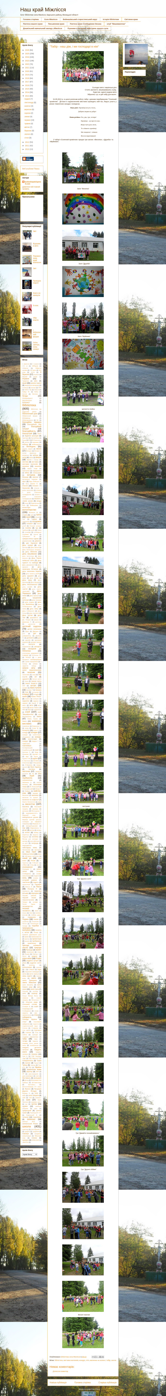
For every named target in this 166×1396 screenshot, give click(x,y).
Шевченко (31, 1119)
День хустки (27, 615)
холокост (38, 1097)
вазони (27, 442)
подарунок (32, 917)
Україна (38, 1067)
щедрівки (36, 1131)
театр (24, 1045)
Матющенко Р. (36, 811)
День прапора (34, 595)
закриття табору (29, 666)
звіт (35, 677)
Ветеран (29, 451)
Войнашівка (34, 505)
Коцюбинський (27, 750)
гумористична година (30, 539)
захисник (31, 672)
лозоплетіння (27, 780)
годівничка (25, 521)
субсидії (35, 1034)
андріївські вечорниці (32, 385)
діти (23, 633)
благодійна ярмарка (31, 422)
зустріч (33, 685)
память (36, 882)
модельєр (25, 834)
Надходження (27, 845)
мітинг (27, 832)
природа (37, 948)
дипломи (38, 622)
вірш (24, 481)
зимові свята (36, 681)
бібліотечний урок (29, 414)
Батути (24, 394)
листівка (32, 769)
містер (32, 830)
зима (26, 681)
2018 (27, 78)
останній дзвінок (29, 880)
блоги (39, 433)
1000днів (35, 366)
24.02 (33, 372)
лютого (28, 134)
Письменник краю (56, 24)
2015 (27, 89)
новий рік (26, 858)
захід (34, 674)
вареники (36, 442)
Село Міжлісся (50, 19)
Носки (33, 861)
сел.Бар (35, 991)
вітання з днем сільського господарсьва (31, 497)
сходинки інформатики (30, 1037)
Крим (36, 752)
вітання (25, 486)
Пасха (38, 887)
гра (37, 528)
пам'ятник (26, 882)
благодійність (29, 431)
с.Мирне (31, 969)
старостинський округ (30, 1026)
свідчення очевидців (32, 971)
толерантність (27, 1061)
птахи (39, 952)
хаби (23, 1095)
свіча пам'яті (27, 976)
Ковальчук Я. (36, 726)
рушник (38, 967)
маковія (35, 793)
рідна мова (27, 958)
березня (28, 131)
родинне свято (35, 963)
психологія (30, 952)
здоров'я (25, 679)
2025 (27, 54)
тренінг (27, 1063)
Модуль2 (25, 837)
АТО (39, 387)
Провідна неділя (37, 282)
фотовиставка (36, 1082)
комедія (24, 735)
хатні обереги (33, 1095)
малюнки (35, 795)
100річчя (25, 368)
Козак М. (35, 728)
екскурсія (37, 647)
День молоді (35, 582)
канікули (36, 699)
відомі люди (32, 468)
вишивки (38, 466)
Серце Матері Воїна (30, 996)
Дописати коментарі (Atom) (89, 1389)
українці (29, 1071)
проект (38, 950)
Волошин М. (33, 512)
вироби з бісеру (33, 459)
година (34, 519)
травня (28, 124)
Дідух (27, 631)
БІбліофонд (26, 418)
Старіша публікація (107, 1382)
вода (26, 503)
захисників (25, 674)
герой (28, 517)
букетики (25, 438)
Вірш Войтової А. (35, 481)
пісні (30, 913)
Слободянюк (26, 1011)
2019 (27, 75)
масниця (35, 809)
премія (27, 941)
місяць (39, 830)
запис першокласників (31, 670)
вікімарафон (37, 473)
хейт (23, 1097)
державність (34, 617)
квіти (31, 705)
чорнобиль (37, 1117)
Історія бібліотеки (111, 19)
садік (39, 969)
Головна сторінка (31, 19)
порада (24, 926)
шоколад (25, 1129)
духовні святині (36, 642)
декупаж (38, 541)
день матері (34, 578)
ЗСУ (23, 685)
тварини (35, 1041)
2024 (27, 57)
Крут (27, 756)
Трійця (24, 1065)
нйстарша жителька (32, 856)
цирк (35, 1108)
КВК (23, 709)
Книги (24, 721)
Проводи (29, 950)
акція (24, 383)
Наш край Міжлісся (43, 9)
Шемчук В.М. (28, 1121)
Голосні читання (35, 526)
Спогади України (29, 1019)
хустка (34, 1104)
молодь (24, 841)
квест (24, 705)
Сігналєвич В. (36, 1000)
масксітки (30, 804)
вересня (28, 109)
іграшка (38, 690)
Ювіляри (25, 1134)
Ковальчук (25, 726)
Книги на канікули (36, 294)
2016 (27, 85)
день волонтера (28, 556)
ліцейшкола (27, 778)
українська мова (34, 1069)
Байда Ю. (26, 392)
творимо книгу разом (30, 1043)
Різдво (38, 958)
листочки (26, 771)
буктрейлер (35, 438)
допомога (30, 638)
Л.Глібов (36, 761)
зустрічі (24, 688)
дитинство (31, 624)
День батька (35, 547)
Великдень (31, 446)
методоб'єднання (32, 826)
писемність (26, 911)
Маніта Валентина (28, 802)
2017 (27, 82)
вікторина (31, 475)
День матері (27, 545)
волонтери (26, 507)
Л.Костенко (26, 763)
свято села (34, 989)
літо (87, 1360)
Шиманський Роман (30, 1124)
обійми (24, 865)
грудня (28, 99)
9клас (35, 376)
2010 (27, 149)
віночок (35, 477)
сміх (35, 1013)
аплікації (25, 387)
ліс (33, 773)
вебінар (25, 444)
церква (24, 1106)
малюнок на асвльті (97, 1360)
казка (24, 696)
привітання (32, 943)
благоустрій (27, 433)
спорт (24, 1022)
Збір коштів (36, 319)
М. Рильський (34, 786)
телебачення (34, 1045)
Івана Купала (35, 688)
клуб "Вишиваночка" (116, 24)
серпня (28, 113)
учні (37, 1076)
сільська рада (31, 1002)
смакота (25, 1013)
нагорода (34, 843)
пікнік (36, 911)
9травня (25, 379)
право (27, 936)
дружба (27, 640)
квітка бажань (34, 707)
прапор (27, 939)
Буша (24, 440)
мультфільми (34, 841)
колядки (34, 732)
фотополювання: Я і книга (31, 1086)
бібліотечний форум (29, 416)
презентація (36, 939)
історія (36, 694)
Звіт (34, 231)
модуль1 (35, 834)
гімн (23, 519)
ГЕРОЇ (38, 515)
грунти (36, 534)
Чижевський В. (31, 1115)
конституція (32, 739)
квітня (27, 127)
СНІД (36, 1015)
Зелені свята (36, 679)
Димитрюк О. (27, 622)
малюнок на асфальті (30, 800)
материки (25, 811)
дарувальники (27, 541)
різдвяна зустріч (32, 961)
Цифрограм (26, 1110)
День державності (28, 565)
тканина (34, 1054)
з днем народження (31, 661)
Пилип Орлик (28, 904)
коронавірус (26, 746)
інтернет (25, 694)
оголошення (27, 867)
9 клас (35, 305)
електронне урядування (30, 653)
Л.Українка (28, 765)
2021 (27, 68)
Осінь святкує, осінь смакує (36, 345)
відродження (37, 470)
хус (26, 1104)
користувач (26, 743)
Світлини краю (131, 19)
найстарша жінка (29, 848)
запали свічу (28, 668)
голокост (29, 524)
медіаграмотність (31, 813)
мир (23, 828)
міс (26, 830)
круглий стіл (37, 754)
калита (27, 699)
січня (27, 138)
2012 (27, 142)
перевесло (25, 891)
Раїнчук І (36, 954)
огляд (32, 865)
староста (36, 1024)
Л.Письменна (36, 763)
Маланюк (25, 795)
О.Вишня (35, 863)
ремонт (34, 956)
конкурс (82, 1360)
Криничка (25, 754)
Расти (24, 956)
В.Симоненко (36, 440)
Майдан (27, 791)
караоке (36, 701)
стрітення (37, 1030)
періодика (35, 893)
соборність (26, 1017)
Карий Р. (35, 703)
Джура (36, 620)
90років (24, 376)
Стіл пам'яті (26, 1030)
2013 (27, 96)
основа (35, 878)
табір (108, 1360)
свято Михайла (27, 985)
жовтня (28, 106)
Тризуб (36, 1063)
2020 (27, 71)
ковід (26, 728)
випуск (38, 457)
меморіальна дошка (30, 817)
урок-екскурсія (33, 1074)
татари (24, 1041)
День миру (27, 580)
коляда (25, 733)
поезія (36, 919)
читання (25, 1117)
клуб (27, 712)
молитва (35, 837)
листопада (29, 102)
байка (36, 392)
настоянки (37, 850)
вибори (35, 455)
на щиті (25, 843)
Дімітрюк (36, 631)
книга (39, 716)
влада (39, 501)
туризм (33, 1065)
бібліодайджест (27, 398)
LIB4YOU (25, 1142)
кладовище (37, 709)
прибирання (36, 941)
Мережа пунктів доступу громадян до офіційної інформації (31, 822)
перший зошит (29, 898)
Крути (36, 756)
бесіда (25, 396)
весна (38, 449)
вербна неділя (27, 449)
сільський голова (29, 1004)
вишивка (25, 466)
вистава (25, 462)
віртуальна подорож (29, 479)
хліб (30, 1097)
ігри (26, 692)
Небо (39, 854)
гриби (33, 530)
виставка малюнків (71, 1360)
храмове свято (36, 1102)
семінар (34, 993)
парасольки (26, 884)
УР (23, 1074)
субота (24, 1034)
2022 (27, 64)
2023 (27, 61)
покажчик (25, 921)
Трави (39, 1061)
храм (28, 1100)
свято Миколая (29, 982)
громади (27, 532)
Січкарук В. (26, 1006)
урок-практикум (27, 1076)
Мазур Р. (38, 789)
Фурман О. (26, 1093)
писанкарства (27, 906)
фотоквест (31, 1084)
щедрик (27, 1131)
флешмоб (37, 1078)
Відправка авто (36, 245)
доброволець (26, 636)
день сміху (34, 609)
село (24, 993)
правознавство (36, 936)
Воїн (23, 505)
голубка (28, 528)
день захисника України (31, 571)
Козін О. (36, 730)
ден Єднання (31, 543)
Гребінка (25, 530)
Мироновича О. (35, 828)
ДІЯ (34, 633)
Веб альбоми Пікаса (30, 169)
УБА (30, 1067)
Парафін (38, 884)
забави (35, 664)
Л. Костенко (26, 761)
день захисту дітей (32, 573)
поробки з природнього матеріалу (31, 928)
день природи (36, 600)
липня (27, 117)
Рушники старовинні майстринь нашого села (88, 28)
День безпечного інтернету (31, 549)
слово (36, 1011)
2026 (27, 50)
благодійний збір (34, 424)
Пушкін (27, 954)
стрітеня (28, 1032)
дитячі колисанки (34, 629)
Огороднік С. (27, 869)
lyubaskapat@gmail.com (33, 183)
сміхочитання (26, 1015)
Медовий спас (28, 815)
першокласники (28, 900)
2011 (27, 146)
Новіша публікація (58, 1382)
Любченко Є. (27, 782)
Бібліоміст (26, 402)
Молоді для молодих (30, 839)
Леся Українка (35, 767)
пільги (24, 913)
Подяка (25, 919)
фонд (26, 1080)
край (37, 750)
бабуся (36, 390)
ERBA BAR (35, 1140)
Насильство (26, 850)
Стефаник (35, 1028)
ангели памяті (36, 383)
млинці (36, 832)
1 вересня (25, 364)
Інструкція (35, 692)
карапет (25, 703)
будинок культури (31, 436)
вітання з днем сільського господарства (31, 492)
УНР (37, 1071)
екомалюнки (26, 646)
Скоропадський (27, 1008)
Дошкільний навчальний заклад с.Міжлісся (42, 28)
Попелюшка (34, 923)
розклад (32, 965)
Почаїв (36, 932)
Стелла (24, 1028)
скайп (36, 1006)
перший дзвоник (29, 895)
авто (35, 381)
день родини (29, 602)
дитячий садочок (31, 626)
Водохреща (35, 503)
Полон (24, 923)
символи (25, 998)
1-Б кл (24, 366)
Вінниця (25, 477)
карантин (25, 701)
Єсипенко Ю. (36, 655)
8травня (36, 374)
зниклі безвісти (31, 683)
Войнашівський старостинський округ (80, 19)
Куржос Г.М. (26, 758)
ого (38, 865)
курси (35, 758)
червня (28, 120)
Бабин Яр (28, 390)
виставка (35, 462)
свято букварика (29, 980)
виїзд (24, 457)
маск (39, 802)
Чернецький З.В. (35, 1113)
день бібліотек (31, 552)
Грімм (39, 530)
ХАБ (36, 1093)
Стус (36, 1032)
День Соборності (28, 611)
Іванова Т (29, 690)
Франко (27, 1089)
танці (35, 1039)
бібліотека (59, 1360)
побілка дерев (36, 915)
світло (24, 974)
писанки (25, 908)
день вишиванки (29, 554)
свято (33, 978)
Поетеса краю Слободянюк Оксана (85, 24)
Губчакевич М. (29, 536)
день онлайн (27, 587)
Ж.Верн (28, 657)
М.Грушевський (27, 789)
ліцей (32, 776)
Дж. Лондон (26, 620)
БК (37, 420)
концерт (25, 741)
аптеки (33, 387)
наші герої (31, 852)
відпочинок (26, 470)
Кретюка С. (26, 752)
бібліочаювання (27, 420)
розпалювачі (27, 967)
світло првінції (34, 974)
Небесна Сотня (28, 854)
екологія (32, 644)
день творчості (34, 613)
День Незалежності (29, 584)
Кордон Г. (35, 741)
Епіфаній (25, 655)
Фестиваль (26, 1078)
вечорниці (25, 455)
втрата (24, 515)
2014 (27, 92)
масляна (25, 807)
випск (31, 457)
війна (27, 473)
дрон (39, 638)
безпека (35, 394)
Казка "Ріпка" (36, 696)
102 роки (33, 370)
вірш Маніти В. (32, 483)
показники (35, 921)
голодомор (36, 521)
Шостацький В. (36, 1129)
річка (24, 963)
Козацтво (25, 730)
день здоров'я (28, 576)
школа (113, 1360)
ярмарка (25, 1140)
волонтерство (29, 509)
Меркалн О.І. (36, 824)
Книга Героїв (33, 719)
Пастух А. (28, 887)
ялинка (34, 1138)
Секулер (25, 991)
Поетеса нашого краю (33, 24)
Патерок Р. (32, 889)
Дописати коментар (60, 1371)
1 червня (36, 364)
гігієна (37, 517)
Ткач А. (25, 1056)
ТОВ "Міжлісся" (34, 1058)
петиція (35, 902)
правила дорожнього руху (31, 934)
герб (31, 515)
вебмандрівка (36, 444)
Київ (29, 709)
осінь (24, 878)
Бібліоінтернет (27, 400)
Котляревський (27, 748)
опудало (36, 876)
